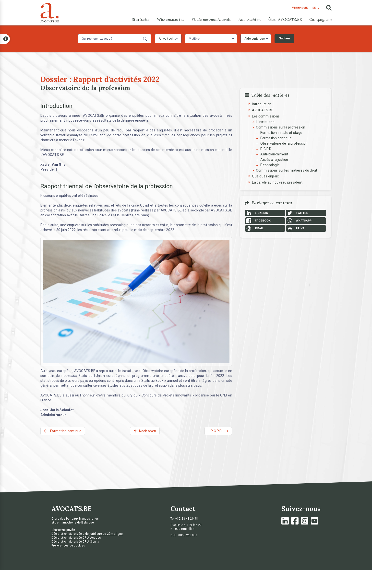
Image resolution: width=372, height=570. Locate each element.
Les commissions (266, 116)
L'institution (265, 122)
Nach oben (147, 431)
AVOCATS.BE (262, 110)
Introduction (261, 104)
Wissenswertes (170, 19)
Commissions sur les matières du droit (286, 170)
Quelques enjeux (265, 176)
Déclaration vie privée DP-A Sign (75, 541)
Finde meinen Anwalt (211, 19)
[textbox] (194, 38)
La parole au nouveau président (277, 182)
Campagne (320, 19)
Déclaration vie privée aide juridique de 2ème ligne (87, 533)
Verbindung (300, 7)
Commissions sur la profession (280, 127)
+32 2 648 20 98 (186, 518)
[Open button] (5, 39)
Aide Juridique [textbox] (254, 38)
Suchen (284, 38)
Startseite (141, 19)
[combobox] (168, 38)
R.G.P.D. (266, 149)
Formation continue (276, 138)
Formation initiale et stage (281, 133)
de (314, 7)
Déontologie (270, 165)
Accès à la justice (274, 160)
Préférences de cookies (68, 545)
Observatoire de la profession (284, 143)
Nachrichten (249, 19)
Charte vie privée (63, 530)
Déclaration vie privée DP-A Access (76, 537)
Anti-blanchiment (274, 154)
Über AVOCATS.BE (285, 19)
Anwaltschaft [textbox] (168, 38)
